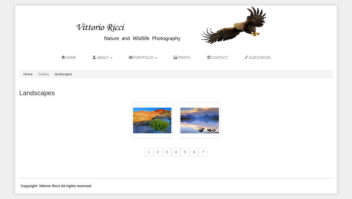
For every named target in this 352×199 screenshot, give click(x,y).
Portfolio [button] (143, 58)
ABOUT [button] (102, 58)
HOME (68, 58)
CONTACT (217, 58)
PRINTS (182, 58)
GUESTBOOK (257, 58)
